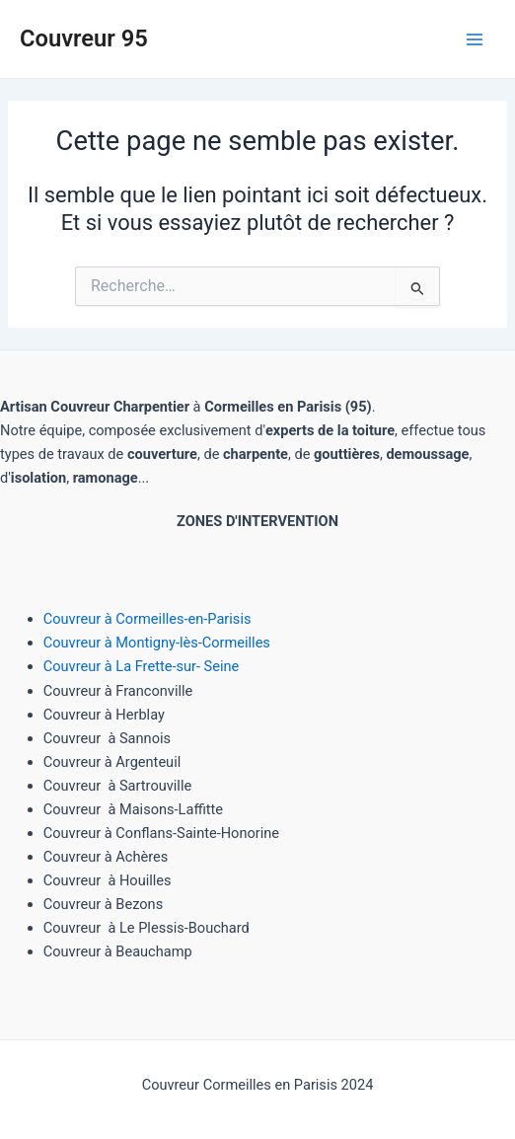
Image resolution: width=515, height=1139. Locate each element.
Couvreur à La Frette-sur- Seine (141, 666)
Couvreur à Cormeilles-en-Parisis (147, 619)
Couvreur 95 (84, 38)
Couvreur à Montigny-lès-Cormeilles (156, 642)
